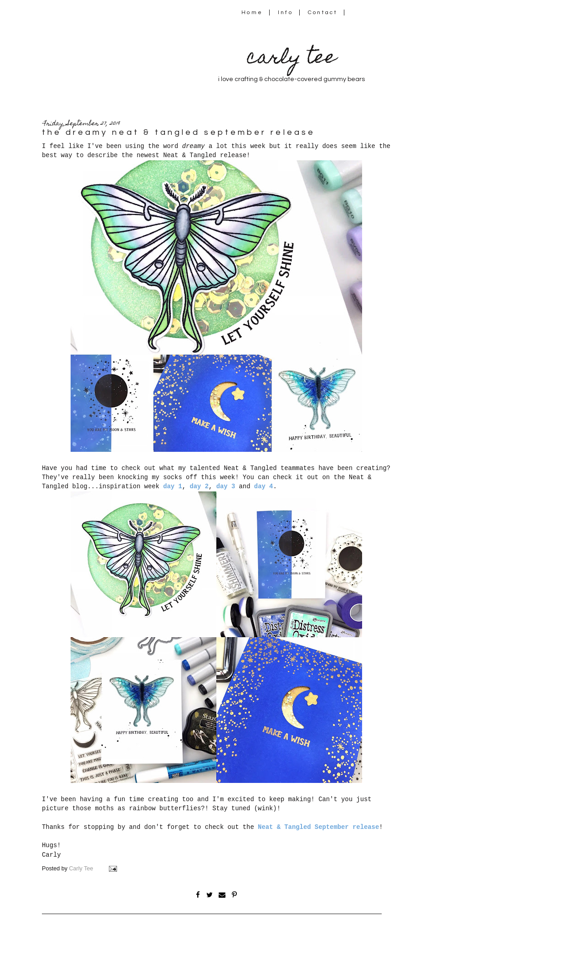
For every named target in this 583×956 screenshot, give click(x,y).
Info (285, 12)
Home (252, 12)
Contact (323, 12)
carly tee (291, 59)
